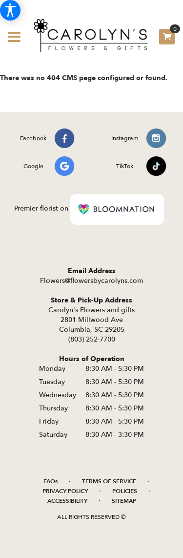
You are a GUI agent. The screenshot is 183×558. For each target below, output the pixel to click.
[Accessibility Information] (10, 10)
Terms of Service (109, 481)
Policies (124, 491)
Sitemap (124, 501)
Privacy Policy (65, 491)
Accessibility (67, 501)
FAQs (50, 481)
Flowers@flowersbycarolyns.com (91, 280)
